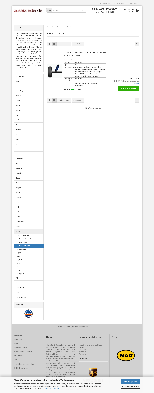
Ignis (19, 253)
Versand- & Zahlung (20, 348)
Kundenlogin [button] (119, 4)
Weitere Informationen (130, 387)
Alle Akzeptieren (130, 382)
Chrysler (18, 96)
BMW (17, 86)
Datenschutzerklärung (51, 388)
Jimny (19, 257)
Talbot (18, 278)
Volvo (17, 293)
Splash (19, 260)
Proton (18, 193)
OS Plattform (18, 356)
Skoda (18, 217)
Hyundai (18, 130)
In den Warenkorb (128, 89)
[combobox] (64, 44)
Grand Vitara (21, 250)
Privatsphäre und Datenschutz (24, 364)
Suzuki (18, 232)
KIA (17, 145)
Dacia (18, 106)
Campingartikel (21, 298)
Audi (17, 82)
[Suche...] (49, 10)
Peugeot (18, 188)
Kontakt (16, 344)
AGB (15, 360)
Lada (17, 149)
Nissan (18, 178)
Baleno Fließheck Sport (25, 239)
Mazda (18, 164)
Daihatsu (19, 111)
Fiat (17, 115)
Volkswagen (20, 288)
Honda (18, 125)
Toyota (18, 283)
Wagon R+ (21, 274)
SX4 (18, 267)
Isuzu (17, 135)
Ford (17, 120)
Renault (18, 198)
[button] (105, 4)
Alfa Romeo (20, 77)
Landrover (19, 159)
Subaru (18, 227)
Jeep (17, 140)
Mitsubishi (19, 174)
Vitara (19, 271)
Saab (17, 207)
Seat (17, 212)
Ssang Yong (20, 222)
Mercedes (19, 169)
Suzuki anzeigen (23, 236)
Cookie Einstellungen (21, 368)
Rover (18, 203)
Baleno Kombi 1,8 (23, 243)
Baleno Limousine (23, 246)
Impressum (18, 340)
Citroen (18, 101)
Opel (17, 183)
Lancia (18, 154)
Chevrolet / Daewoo (22, 91)
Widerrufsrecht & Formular (23, 352)
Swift (19, 264)
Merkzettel (132, 4)
